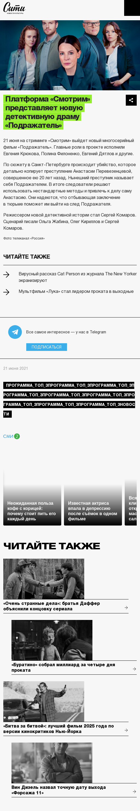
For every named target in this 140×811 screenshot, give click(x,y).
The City (14, 8)
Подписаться (47, 347)
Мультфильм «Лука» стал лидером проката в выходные (76, 291)
